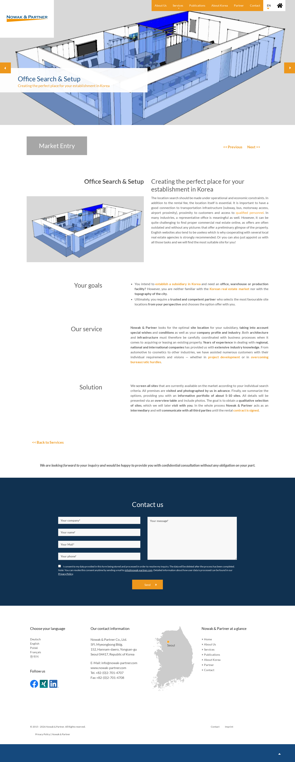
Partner (209, 665)
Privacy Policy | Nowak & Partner (52, 734)
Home (208, 639)
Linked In (54, 684)
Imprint (229, 726)
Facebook (34, 684)
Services (209, 649)
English (34, 643)
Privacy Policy (65, 573)
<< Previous (232, 147)
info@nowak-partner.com (138, 570)
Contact (209, 670)
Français (35, 652)
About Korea (212, 659)
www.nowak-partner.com (108, 668)
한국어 (34, 656)
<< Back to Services (48, 442)
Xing (44, 684)
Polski (34, 648)
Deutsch (35, 639)
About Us (210, 644)
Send (147, 584)
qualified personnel (249, 212)
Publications (212, 654)
